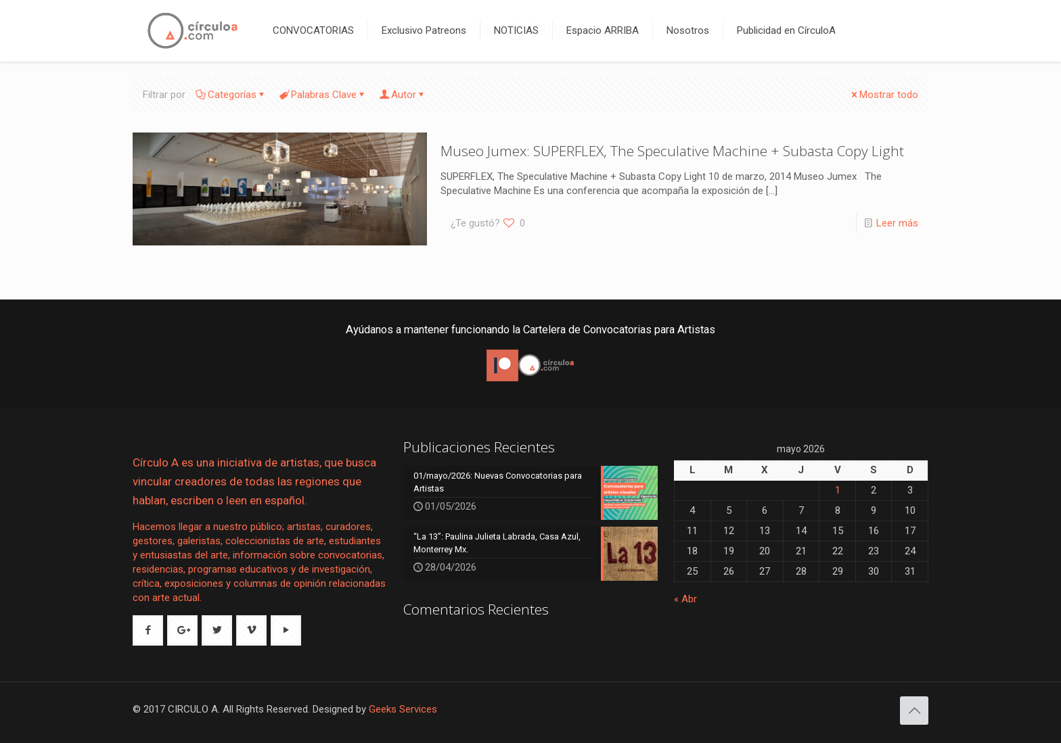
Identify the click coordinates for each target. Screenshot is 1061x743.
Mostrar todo (883, 95)
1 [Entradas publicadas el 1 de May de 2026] (837, 490)
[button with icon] (148, 630)
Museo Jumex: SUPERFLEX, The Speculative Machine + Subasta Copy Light (672, 150)
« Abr (685, 599)
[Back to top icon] (914, 710)
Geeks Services (403, 709)
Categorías (231, 95)
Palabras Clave (323, 95)
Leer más (897, 223)
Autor (402, 95)
